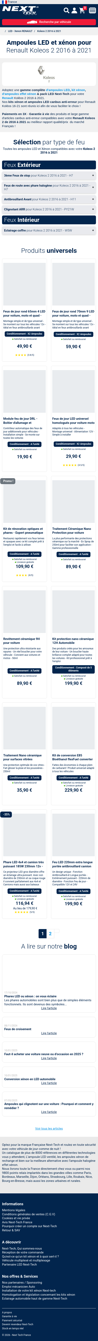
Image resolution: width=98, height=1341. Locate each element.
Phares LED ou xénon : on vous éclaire (30, 990)
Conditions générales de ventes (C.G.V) (28, 1304)
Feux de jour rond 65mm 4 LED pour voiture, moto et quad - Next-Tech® (24, 315)
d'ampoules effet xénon (19, 94)
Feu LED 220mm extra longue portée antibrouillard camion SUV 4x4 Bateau (72, 866)
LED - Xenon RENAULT (20, 31)
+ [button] (49, 175)
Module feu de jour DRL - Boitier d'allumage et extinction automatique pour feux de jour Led (22, 425)
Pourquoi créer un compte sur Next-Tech (29, 1316)
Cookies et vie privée (16, 1308)
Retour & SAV (11, 1320)
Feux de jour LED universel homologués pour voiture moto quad (73, 423)
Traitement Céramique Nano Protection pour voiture (71, 531)
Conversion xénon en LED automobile (30, 1145)
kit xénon (78, 90)
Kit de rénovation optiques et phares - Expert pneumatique (23, 531)
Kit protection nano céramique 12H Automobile (73, 641)
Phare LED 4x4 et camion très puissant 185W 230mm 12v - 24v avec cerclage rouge (23, 866)
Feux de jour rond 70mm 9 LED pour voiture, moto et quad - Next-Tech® (73, 315)
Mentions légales (13, 1300)
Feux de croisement (17, 1047)
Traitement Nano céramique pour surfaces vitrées (22, 757)
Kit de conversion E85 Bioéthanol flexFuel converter (72, 757)
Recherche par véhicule (49, 22)
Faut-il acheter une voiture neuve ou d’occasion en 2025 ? (43, 1096)
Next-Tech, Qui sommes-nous (22, 1338)
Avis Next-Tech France (17, 1312)
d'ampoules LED (58, 90)
